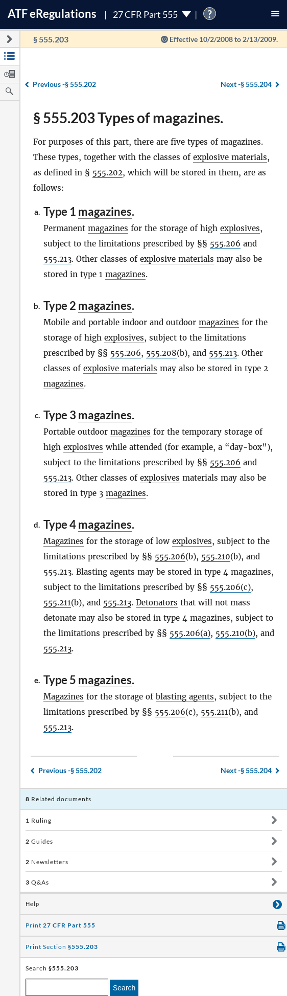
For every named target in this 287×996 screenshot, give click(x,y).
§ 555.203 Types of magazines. (128, 117)
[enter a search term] (67, 987)
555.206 (225, 243)
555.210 (215, 556)
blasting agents (185, 696)
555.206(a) (190, 633)
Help (32, 904)
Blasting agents (105, 572)
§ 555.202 (64, 84)
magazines (241, 142)
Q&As (37, 882)
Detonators (157, 602)
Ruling (39, 820)
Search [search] (124, 988)
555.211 (57, 602)
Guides (39, 841)
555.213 (57, 259)
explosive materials (230, 157)
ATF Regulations (52, 13)
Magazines (63, 541)
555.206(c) (230, 587)
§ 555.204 (246, 84)
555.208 (161, 353)
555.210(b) (235, 633)
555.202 (107, 172)
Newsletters (47, 862)
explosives (240, 228)
